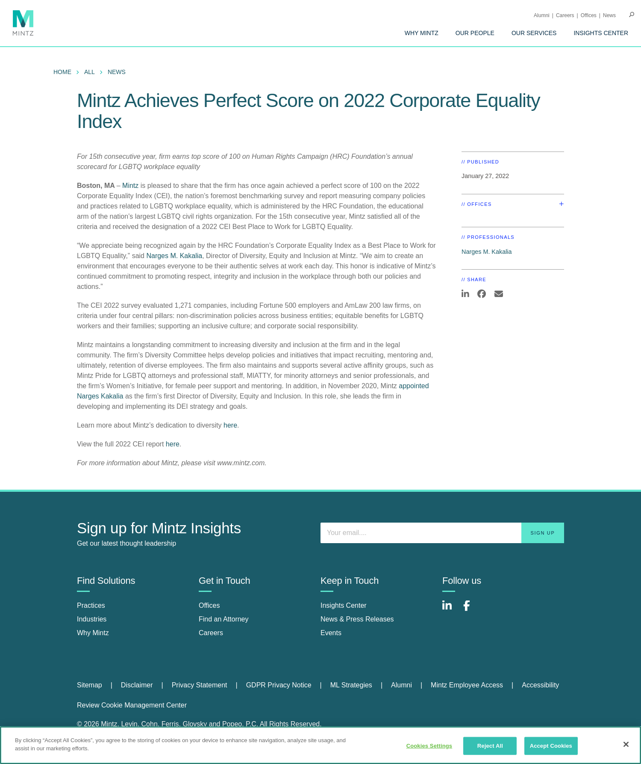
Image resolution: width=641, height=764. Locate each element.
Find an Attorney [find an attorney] (224, 619)
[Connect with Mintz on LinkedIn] (450, 610)
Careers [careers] (211, 632)
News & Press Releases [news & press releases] (357, 619)
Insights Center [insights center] (343, 605)
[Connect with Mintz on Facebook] (471, 610)
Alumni (542, 15)
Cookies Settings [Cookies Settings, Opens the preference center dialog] (429, 746)
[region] (320, 745)
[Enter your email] (442, 533)
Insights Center (600, 33)
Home (62, 71)
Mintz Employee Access (467, 685)
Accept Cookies (551, 746)
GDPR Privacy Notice (279, 685)
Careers (565, 15)
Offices (589, 15)
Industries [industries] (91, 619)
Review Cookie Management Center (132, 705)
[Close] (626, 744)
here (230, 425)
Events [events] (330, 632)
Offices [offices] (209, 605)
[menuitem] (421, 33)
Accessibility (540, 685)
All (89, 71)
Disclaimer (137, 685)
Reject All (490, 746)
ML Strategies (351, 685)
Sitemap (89, 685)
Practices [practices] (91, 605)
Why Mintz (421, 33)
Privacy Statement (199, 685)
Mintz (131, 185)
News (609, 15)
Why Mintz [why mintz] (93, 632)
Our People (475, 33)
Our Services (534, 33)
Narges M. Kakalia (174, 255)
